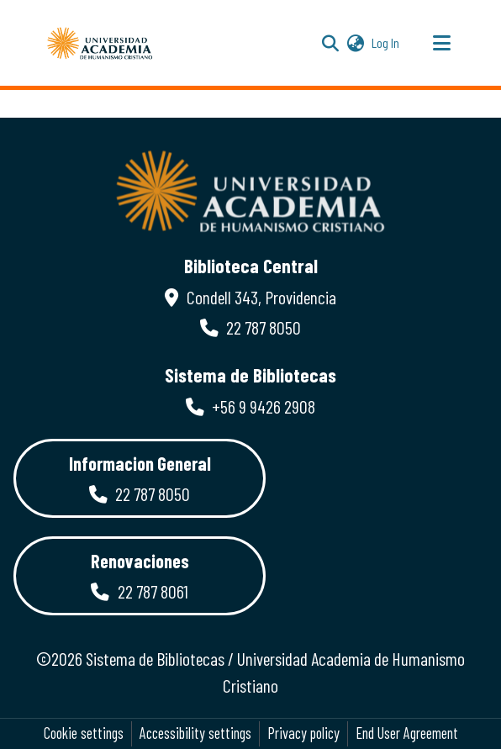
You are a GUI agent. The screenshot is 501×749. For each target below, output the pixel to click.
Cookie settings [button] (84, 733)
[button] (100, 42)
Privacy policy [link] (303, 733)
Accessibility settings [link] (195, 733)
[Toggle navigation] (441, 43)
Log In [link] (386, 42)
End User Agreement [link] (407, 733)
